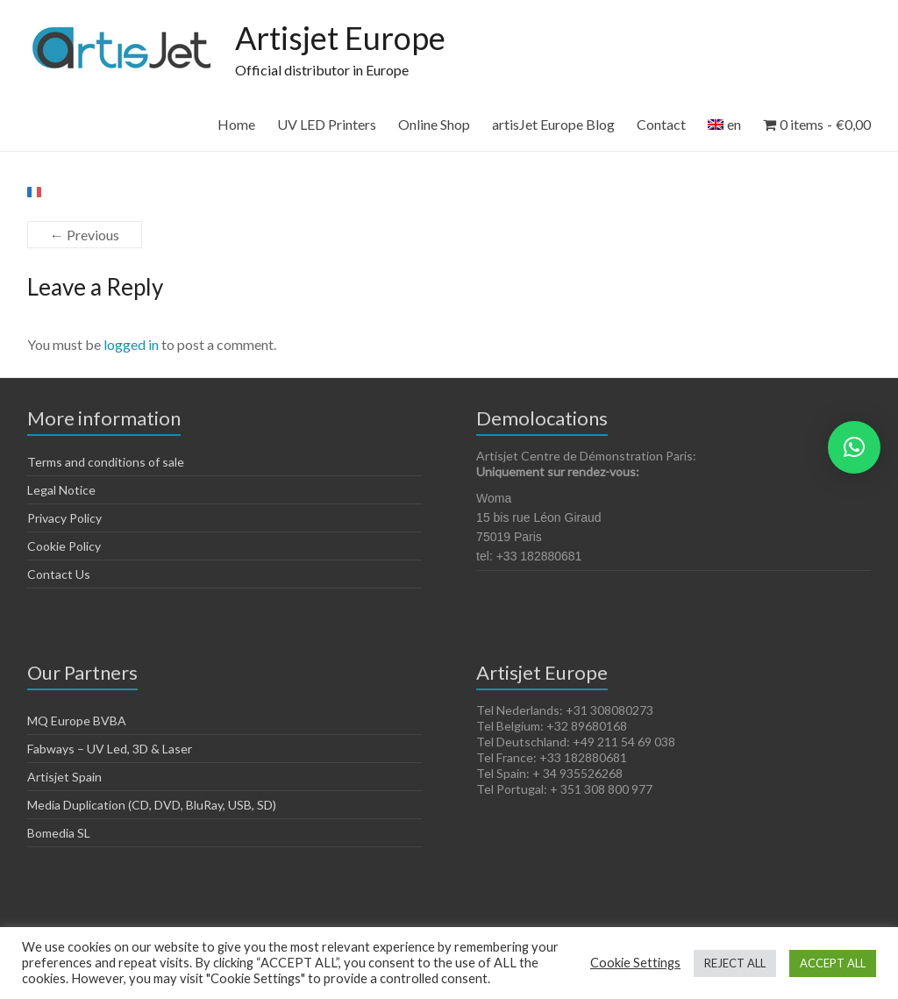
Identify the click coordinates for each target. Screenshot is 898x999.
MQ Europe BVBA (76, 720)
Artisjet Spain (64, 776)
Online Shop (434, 124)
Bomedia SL (58, 832)
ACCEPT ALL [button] (833, 963)
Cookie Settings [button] (635, 962)
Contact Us (58, 574)
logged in (131, 344)
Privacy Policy (64, 517)
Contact (661, 124)
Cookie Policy (64, 546)
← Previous (84, 234)
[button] (854, 447)
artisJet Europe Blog (553, 124)
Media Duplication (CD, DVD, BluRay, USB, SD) (151, 804)
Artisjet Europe (340, 37)
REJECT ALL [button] (735, 963)
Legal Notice (61, 489)
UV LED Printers (326, 124)
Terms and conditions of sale (105, 461)
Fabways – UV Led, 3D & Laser (109, 748)
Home (236, 124)
